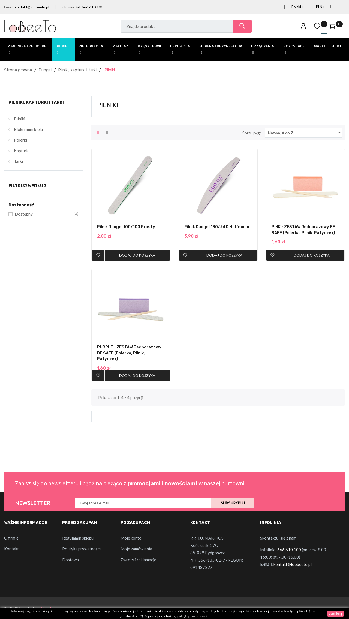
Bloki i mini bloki (28, 129)
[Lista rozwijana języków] (290, 7)
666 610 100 (289, 549)
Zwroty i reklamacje (138, 559)
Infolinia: (68, 7)
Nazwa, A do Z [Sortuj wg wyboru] (305, 133)
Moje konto (131, 537)
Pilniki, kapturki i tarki (36, 102)
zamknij (335, 613)
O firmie (11, 537)
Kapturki (21, 150)
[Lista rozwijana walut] (313, 7)
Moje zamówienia (136, 548)
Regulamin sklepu (78, 537)
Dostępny (43, 214)
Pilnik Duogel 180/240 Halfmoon (216, 226)
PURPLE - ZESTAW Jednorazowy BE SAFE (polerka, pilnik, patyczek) (129, 353)
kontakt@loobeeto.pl (32, 7)
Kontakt (11, 548)
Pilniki (19, 118)
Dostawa (70, 559)
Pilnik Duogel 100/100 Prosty (126, 226)
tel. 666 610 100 (89, 7)
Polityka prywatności (81, 548)
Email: (8, 7)
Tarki (18, 161)
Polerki (20, 139)
